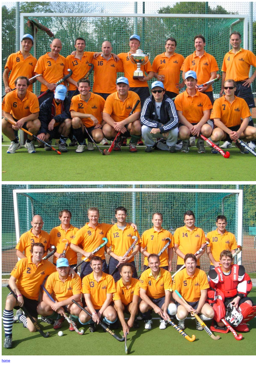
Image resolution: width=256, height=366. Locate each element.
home (6, 360)
